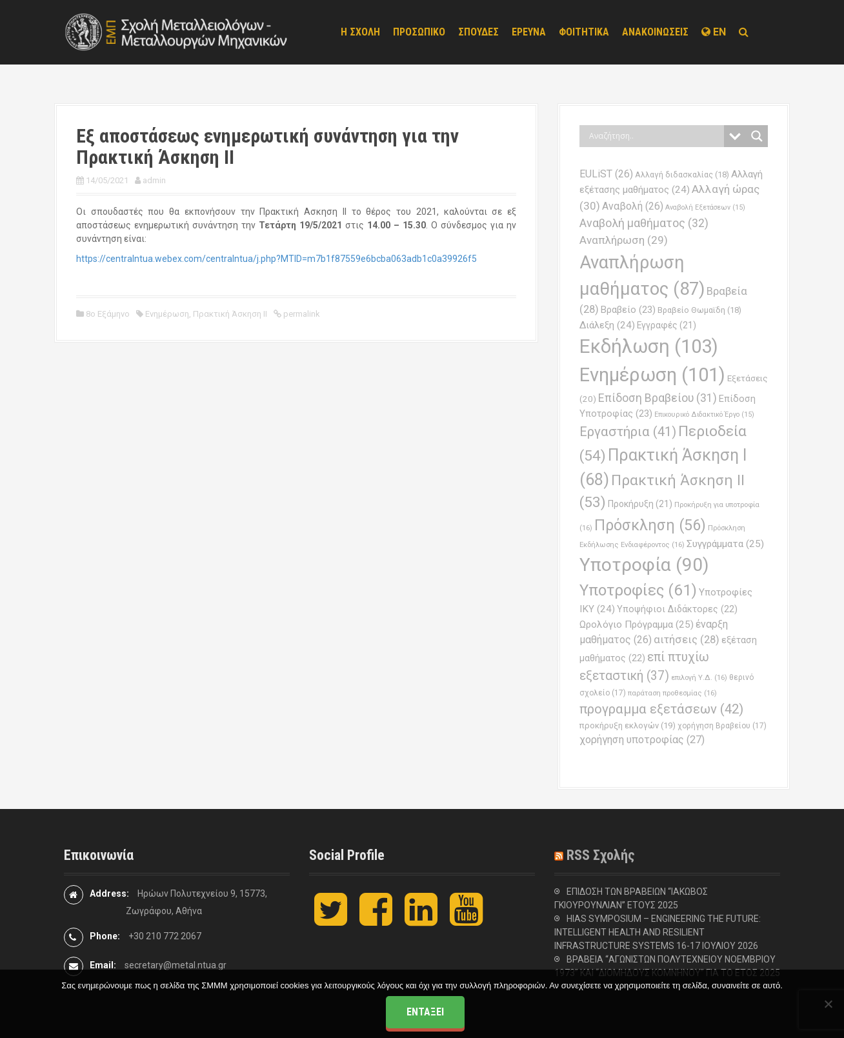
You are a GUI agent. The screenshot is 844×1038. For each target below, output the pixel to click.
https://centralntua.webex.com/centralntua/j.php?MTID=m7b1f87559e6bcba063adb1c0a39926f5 (276, 259)
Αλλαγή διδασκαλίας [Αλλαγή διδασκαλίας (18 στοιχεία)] (682, 174)
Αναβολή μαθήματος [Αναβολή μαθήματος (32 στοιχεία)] (643, 223)
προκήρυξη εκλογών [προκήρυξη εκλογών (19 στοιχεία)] (627, 725)
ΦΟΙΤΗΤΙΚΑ (584, 32)
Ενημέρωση (167, 314)
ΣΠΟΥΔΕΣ (478, 32)
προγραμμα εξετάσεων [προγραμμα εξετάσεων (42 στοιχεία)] (661, 709)
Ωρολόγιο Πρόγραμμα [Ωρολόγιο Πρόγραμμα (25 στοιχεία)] (636, 624)
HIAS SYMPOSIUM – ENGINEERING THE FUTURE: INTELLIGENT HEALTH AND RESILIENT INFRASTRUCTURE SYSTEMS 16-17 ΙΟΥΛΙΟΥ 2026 (657, 932)
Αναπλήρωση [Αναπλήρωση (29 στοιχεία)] (623, 240)
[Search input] (655, 136)
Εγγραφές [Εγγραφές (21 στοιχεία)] (666, 325)
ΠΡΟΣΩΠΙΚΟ (419, 32)
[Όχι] (827, 1003)
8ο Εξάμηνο (108, 314)
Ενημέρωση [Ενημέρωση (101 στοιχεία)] (652, 375)
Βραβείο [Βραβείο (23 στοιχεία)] (628, 309)
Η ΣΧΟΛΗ (360, 32)
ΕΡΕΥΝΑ (529, 32)
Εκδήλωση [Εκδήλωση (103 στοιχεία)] (648, 346)
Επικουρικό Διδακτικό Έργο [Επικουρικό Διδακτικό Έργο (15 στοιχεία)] (704, 414)
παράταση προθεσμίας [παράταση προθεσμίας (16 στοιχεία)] (672, 692)
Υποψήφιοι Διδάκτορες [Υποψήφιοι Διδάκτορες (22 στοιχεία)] (677, 609)
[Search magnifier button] (757, 136)
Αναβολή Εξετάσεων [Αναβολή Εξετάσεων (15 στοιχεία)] (705, 207)
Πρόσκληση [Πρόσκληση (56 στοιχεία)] (650, 525)
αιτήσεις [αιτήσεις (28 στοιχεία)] (686, 640)
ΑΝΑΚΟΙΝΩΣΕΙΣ (655, 32)
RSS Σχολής (601, 855)
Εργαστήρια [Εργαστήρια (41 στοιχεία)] (627, 431)
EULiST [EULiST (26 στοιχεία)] (606, 174)
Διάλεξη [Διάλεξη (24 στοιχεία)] (607, 325)
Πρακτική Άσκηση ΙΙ (230, 314)
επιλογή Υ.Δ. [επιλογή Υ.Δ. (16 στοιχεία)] (699, 677)
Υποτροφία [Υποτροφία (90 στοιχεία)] (644, 564)
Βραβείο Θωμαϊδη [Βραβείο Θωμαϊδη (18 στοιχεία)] (699, 310)
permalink (300, 314)
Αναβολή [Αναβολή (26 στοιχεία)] (632, 206)
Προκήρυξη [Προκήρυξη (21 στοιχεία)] (640, 504)
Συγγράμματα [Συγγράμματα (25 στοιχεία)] (725, 544)
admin (154, 180)
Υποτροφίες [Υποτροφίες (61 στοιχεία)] (638, 590)
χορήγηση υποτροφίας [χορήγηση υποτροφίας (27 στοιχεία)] (642, 740)
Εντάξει (425, 1012)
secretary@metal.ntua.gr (175, 965)
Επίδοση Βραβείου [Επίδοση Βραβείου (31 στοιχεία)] (657, 398)
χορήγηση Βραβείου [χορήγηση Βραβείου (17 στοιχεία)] (722, 725)
